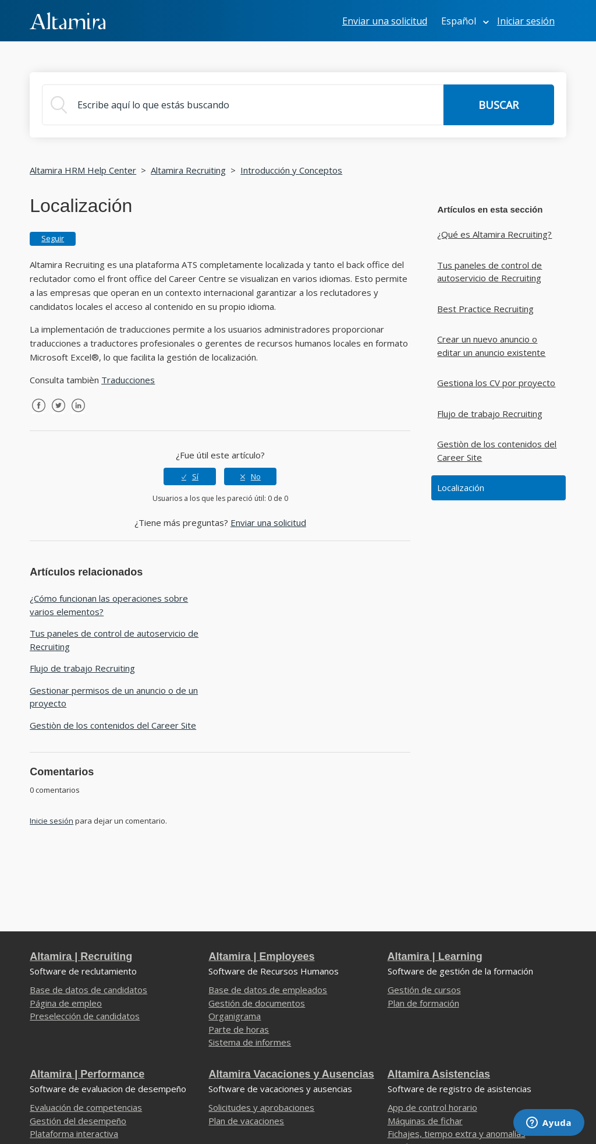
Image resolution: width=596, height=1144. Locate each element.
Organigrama (234, 1016)
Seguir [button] (52, 238)
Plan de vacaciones (246, 1121)
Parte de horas (238, 1029)
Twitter (58, 414)
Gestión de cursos (424, 989)
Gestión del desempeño (78, 1121)
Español (459, 21)
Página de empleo (66, 1003)
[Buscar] (243, 104)
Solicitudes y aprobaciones (261, 1107)
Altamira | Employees (261, 956)
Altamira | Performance (87, 1074)
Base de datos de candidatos (88, 989)
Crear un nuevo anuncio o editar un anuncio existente (491, 345)
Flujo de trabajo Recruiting (489, 413)
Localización (460, 487)
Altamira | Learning (435, 956)
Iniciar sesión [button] (526, 21)
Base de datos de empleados (267, 989)
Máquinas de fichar (425, 1121)
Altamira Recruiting (188, 170)
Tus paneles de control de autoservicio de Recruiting (489, 271)
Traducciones (128, 380)
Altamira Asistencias (439, 1074)
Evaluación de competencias (86, 1107)
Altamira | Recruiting (81, 956)
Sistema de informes (249, 1042)
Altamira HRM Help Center (83, 170)
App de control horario (432, 1107)
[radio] (190, 476)
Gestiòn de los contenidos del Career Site (496, 450)
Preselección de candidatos (85, 1016)
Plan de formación (423, 1003)
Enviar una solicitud (384, 21)
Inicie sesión (51, 820)
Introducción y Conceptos (291, 170)
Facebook (38, 414)
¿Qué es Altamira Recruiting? (494, 234)
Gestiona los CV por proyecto (496, 383)
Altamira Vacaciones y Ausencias (291, 1074)
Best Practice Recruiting (485, 309)
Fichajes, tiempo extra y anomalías (457, 1133)
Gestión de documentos (256, 1003)
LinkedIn (78, 414)
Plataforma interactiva (74, 1133)
